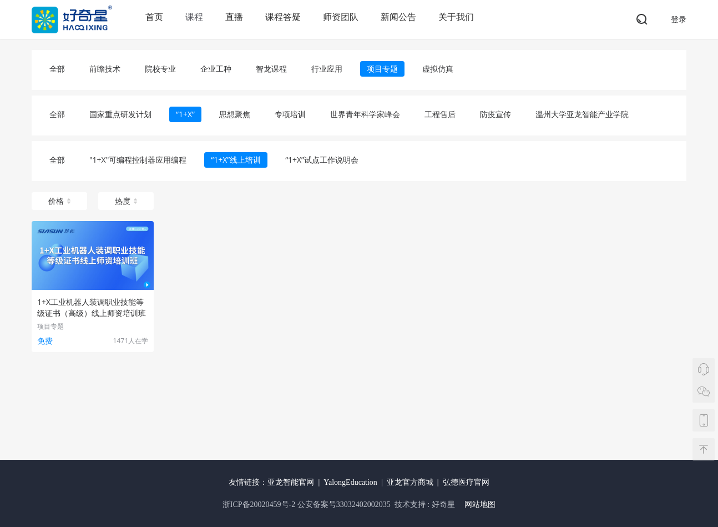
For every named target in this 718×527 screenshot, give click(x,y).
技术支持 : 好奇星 (425, 504)
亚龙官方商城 (410, 482)
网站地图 (479, 504)
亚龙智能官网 (290, 482)
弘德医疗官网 (466, 482)
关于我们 (456, 17)
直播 (234, 17)
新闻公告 (398, 17)
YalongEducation (350, 482)
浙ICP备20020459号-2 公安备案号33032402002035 (307, 504)
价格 (59, 200)
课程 (194, 17)
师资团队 (340, 17)
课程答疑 (283, 17)
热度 (126, 200)
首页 (154, 17)
